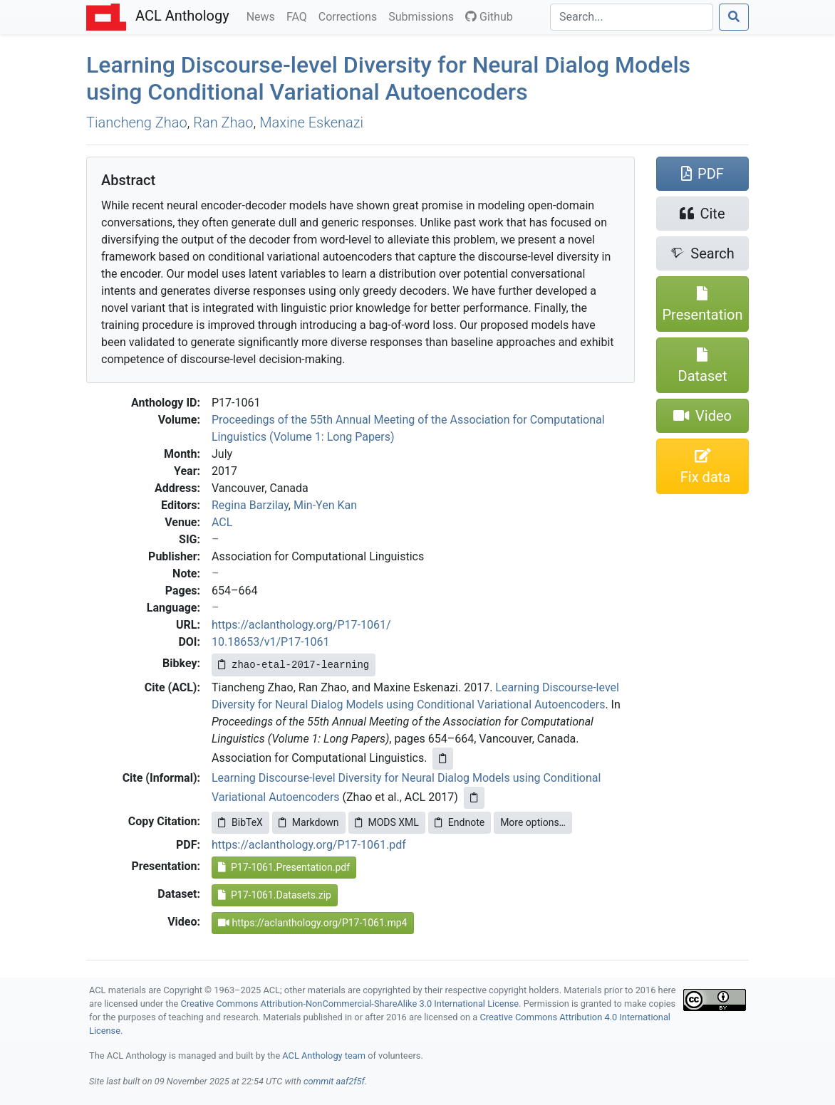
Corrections (350, 15)
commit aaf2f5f (334, 1081)
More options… (533, 822)
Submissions (424, 15)
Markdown (309, 822)
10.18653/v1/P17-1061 (271, 642)
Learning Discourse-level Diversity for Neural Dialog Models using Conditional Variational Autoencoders (388, 78)
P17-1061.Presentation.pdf (284, 867)
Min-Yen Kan (325, 505)
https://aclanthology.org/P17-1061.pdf (309, 845)
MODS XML (387, 822)
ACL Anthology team (323, 1055)
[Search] (631, 17)
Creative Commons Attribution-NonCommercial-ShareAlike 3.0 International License (350, 1003)
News (264, 15)
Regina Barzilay (250, 505)
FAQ (299, 15)
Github (489, 16)
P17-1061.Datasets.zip (274, 895)
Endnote (459, 822)
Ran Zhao (223, 122)
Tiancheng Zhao (136, 122)
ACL (222, 522)
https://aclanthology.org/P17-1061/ (301, 625)
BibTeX (240, 822)
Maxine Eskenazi (311, 122)
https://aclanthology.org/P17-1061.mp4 (313, 922)
